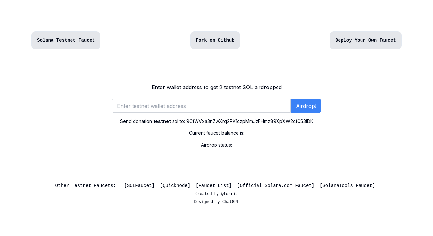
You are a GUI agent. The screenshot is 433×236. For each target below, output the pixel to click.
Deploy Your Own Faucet (365, 40)
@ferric (229, 194)
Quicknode (175, 185)
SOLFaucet (139, 185)
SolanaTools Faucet (347, 185)
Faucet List (213, 185)
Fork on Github (215, 40)
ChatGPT (230, 202)
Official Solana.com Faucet (275, 185)
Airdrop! (306, 106)
